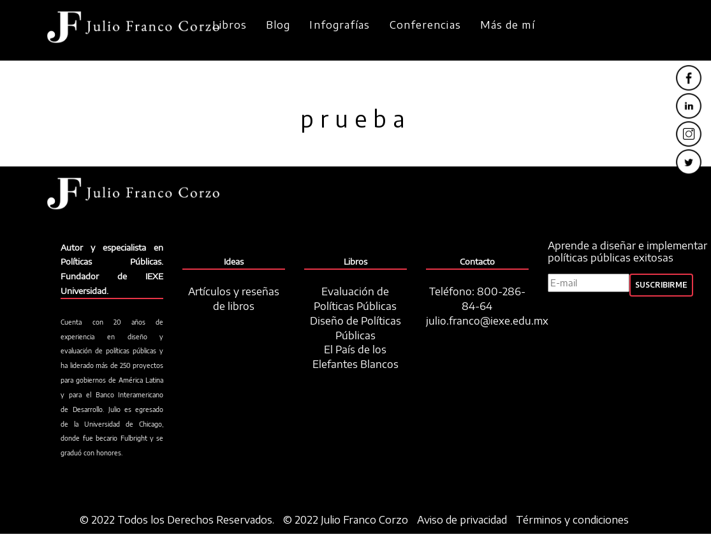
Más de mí (507, 24)
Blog (278, 24)
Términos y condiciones (572, 519)
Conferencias (425, 24)
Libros (229, 24)
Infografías (339, 24)
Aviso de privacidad (462, 519)
